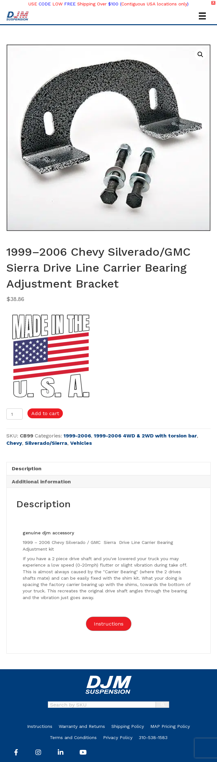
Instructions (39, 726)
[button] (200, 54)
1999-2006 (77, 436)
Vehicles (81, 443)
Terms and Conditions (73, 737)
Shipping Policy (127, 726)
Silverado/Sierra (46, 443)
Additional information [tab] (41, 482)
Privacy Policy (117, 737)
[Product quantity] (14, 414)
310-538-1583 (153, 737)
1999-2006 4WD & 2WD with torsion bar (145, 436)
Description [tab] (26, 468)
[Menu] (202, 16)
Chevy (14, 443)
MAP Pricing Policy (170, 726)
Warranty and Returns (82, 726)
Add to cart (45, 413)
